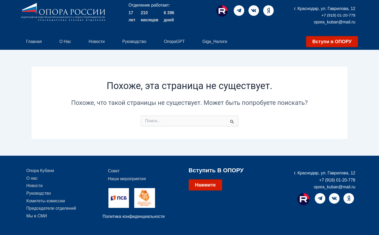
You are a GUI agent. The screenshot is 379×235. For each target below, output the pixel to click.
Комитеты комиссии (45, 202)
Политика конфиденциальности (134, 216)
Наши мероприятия (127, 179)
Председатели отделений (51, 210)
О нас (65, 41)
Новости (97, 41)
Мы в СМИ (36, 218)
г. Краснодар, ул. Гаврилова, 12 (325, 8)
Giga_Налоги (214, 41)
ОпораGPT (174, 41)
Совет (113, 171)
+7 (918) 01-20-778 (338, 15)
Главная (34, 41)
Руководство (134, 41)
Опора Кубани (40, 171)
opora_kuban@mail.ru (334, 22)
